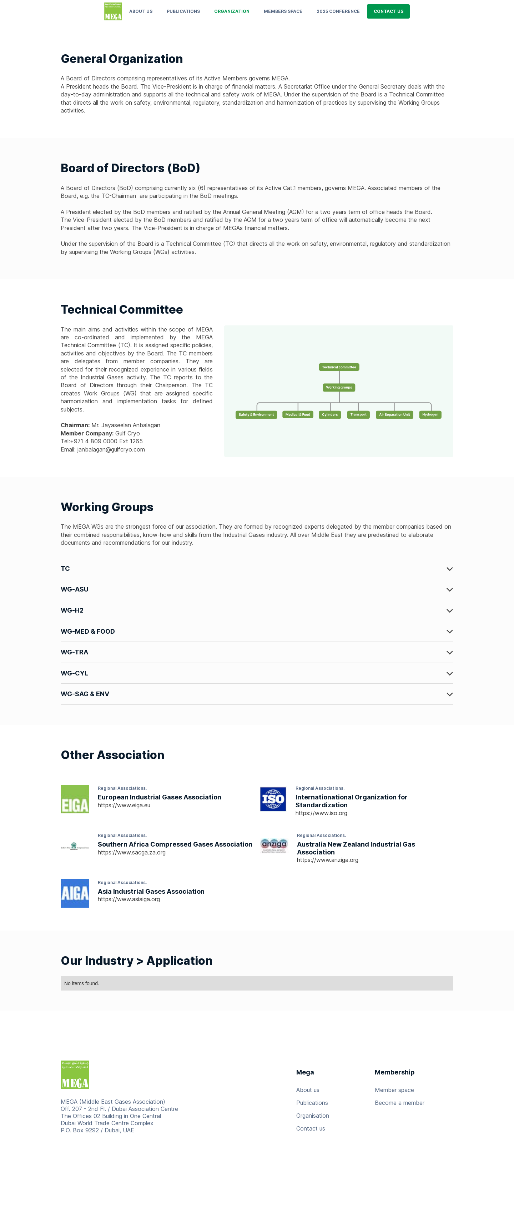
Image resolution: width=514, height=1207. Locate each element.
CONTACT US (388, 11)
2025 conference (338, 11)
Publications (312, 1102)
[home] (113, 11)
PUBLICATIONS (183, 11)
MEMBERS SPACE (283, 11)
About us (140, 11)
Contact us (310, 1128)
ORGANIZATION (232, 11)
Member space (394, 1089)
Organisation (312, 1115)
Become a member (399, 1102)
